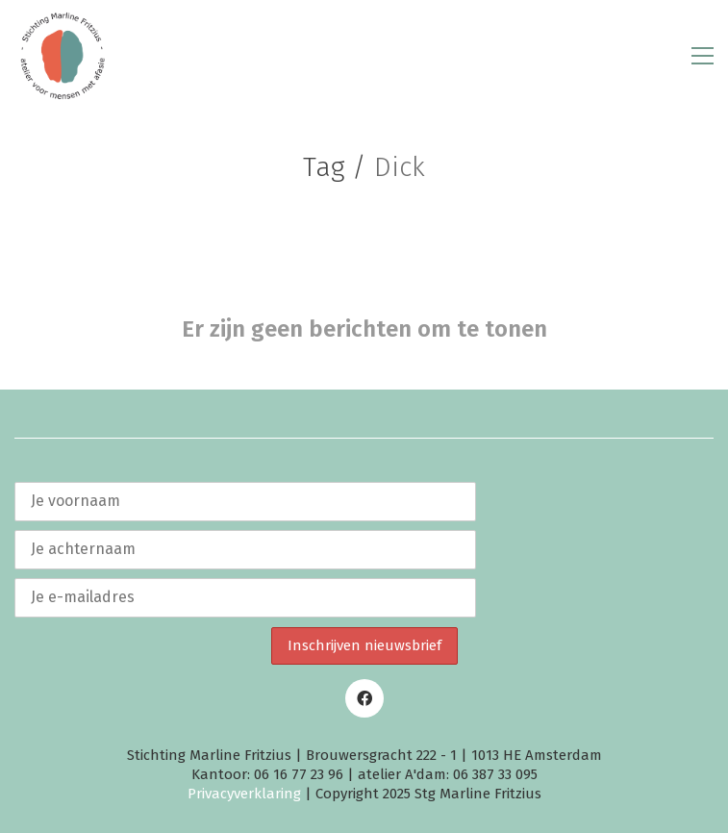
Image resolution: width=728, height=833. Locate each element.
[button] (702, 55)
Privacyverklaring (244, 793)
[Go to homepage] (62, 56)
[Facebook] (364, 698)
